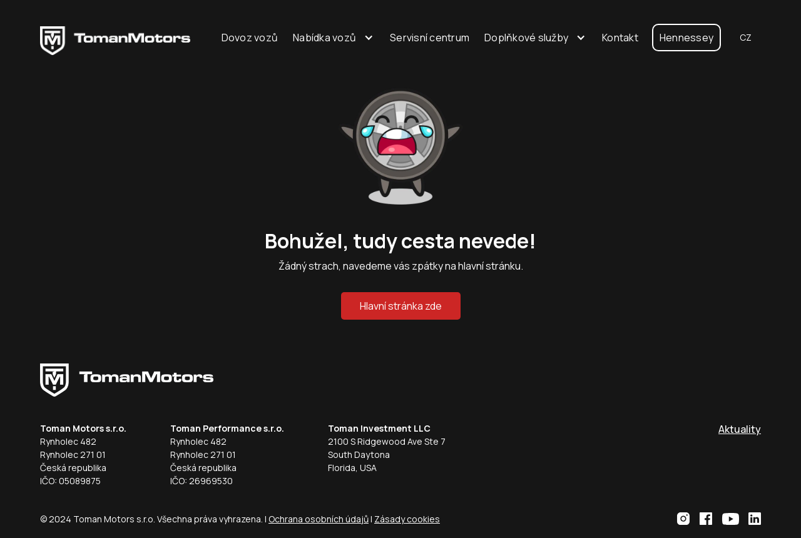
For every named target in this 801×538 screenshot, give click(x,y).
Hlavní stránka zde (401, 306)
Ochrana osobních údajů (318, 519)
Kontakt (620, 37)
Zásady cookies (407, 519)
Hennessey (686, 37)
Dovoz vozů (250, 37)
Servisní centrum (429, 37)
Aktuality (739, 429)
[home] (115, 37)
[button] (334, 37)
